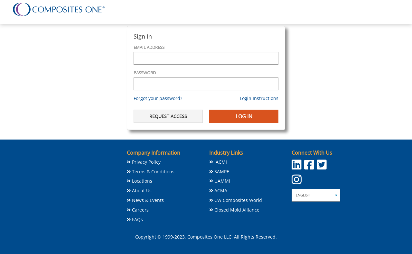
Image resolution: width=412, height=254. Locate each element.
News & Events (148, 200)
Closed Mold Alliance (236, 210)
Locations (142, 181)
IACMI (220, 162)
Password (145, 73)
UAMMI (222, 181)
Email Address (149, 47)
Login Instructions (259, 98)
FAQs (137, 219)
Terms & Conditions (153, 171)
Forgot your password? (158, 98)
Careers (140, 210)
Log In (244, 116)
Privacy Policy (146, 162)
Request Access (168, 116)
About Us (142, 190)
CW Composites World (238, 200)
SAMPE (221, 171)
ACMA (220, 190)
